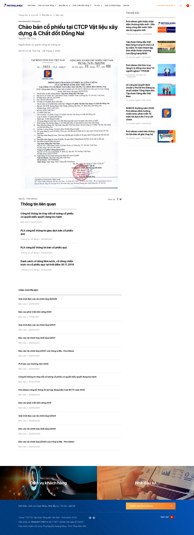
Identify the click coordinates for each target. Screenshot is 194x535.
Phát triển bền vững (81, 5)
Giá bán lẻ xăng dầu (165, 5)
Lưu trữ (34, 15)
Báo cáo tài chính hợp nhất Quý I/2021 (36, 338)
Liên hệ (126, 5)
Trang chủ (23, 15)
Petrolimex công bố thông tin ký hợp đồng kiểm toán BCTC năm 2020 (51, 390)
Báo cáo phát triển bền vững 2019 (34, 403)
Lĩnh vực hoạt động (46, 5)
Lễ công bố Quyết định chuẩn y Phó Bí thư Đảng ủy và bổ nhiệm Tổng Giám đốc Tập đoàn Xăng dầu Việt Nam (140, 91)
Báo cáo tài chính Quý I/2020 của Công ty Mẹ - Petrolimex (46, 442)
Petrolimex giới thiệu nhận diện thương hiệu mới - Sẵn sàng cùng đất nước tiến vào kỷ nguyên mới (140, 25)
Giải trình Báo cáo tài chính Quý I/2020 (37, 416)
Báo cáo (59, 15)
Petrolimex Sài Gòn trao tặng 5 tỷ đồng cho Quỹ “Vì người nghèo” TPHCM (140, 68)
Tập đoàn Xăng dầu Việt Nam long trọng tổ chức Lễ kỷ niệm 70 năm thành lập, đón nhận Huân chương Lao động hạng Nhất (140, 48)
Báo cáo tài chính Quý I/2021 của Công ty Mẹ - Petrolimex (46, 351)
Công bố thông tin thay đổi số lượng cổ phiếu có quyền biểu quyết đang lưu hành (57, 377)
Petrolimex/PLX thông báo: (29, 21)
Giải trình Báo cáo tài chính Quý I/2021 (37, 325)
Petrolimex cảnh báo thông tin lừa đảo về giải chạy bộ (140, 133)
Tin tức (97, 5)
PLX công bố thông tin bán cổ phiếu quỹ (44, 247)
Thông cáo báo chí (133, 34)
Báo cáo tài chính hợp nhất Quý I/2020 (37, 429)
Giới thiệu (31, 5)
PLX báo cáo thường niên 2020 (33, 364)
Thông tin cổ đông (29, 239)
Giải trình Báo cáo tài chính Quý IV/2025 (37, 299)
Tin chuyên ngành (133, 57)
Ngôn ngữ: (165, 517)
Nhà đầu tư (63, 5)
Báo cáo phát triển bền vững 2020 (35, 312)
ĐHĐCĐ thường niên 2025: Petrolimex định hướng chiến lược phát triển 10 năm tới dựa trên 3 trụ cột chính (140, 114)
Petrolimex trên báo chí (136, 75)
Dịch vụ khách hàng (112, 5)
